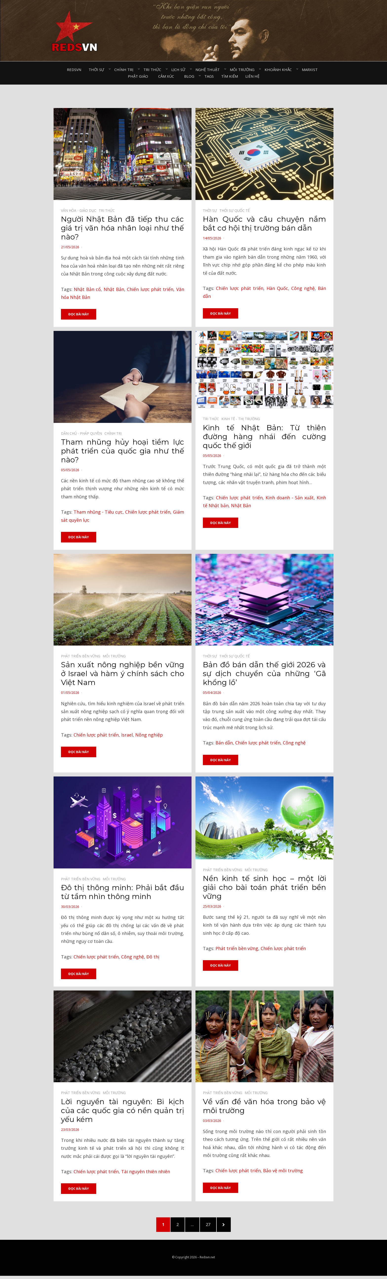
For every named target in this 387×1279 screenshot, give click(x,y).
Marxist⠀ (311, 69)
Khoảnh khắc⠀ (279, 69)
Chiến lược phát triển (150, 289)
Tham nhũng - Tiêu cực (98, 512)
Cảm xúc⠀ (167, 76)
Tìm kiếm (229, 76)
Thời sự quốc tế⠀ (235, 210)
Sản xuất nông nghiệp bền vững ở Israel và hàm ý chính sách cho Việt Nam (122, 674)
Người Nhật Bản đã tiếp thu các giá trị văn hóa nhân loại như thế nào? (122, 228)
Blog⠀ (190, 76)
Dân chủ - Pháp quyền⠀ (82, 433)
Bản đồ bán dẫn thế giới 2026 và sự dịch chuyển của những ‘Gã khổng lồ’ (264, 674)
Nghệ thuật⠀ (208, 69)
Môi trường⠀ (243, 69)
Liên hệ (252, 76)
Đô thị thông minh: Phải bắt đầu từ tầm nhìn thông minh (122, 892)
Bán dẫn (224, 743)
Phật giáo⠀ (139, 76)
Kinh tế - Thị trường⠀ (241, 419)
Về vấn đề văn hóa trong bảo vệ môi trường (264, 1107)
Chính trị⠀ (125, 69)
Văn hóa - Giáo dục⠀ (80, 210)
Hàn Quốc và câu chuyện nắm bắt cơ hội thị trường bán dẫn (264, 224)
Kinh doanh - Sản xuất (290, 498)
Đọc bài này (78, 314)
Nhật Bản (114, 289)
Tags (209, 76)
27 (213, 1226)
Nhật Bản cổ (87, 289)
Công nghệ (303, 288)
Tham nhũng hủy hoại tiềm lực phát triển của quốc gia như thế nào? (122, 451)
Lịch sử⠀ (179, 69)
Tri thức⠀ (153, 69)
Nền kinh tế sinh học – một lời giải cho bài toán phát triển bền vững (264, 887)
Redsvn (74, 69)
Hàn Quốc (277, 288)
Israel (127, 735)
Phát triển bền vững (236, 949)
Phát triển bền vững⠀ (82, 656)
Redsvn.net (207, 1260)
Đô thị (152, 957)
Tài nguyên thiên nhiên (145, 1172)
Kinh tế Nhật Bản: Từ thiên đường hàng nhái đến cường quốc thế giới (264, 436)
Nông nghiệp (149, 735)
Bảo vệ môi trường (283, 1171)
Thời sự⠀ (98, 69)
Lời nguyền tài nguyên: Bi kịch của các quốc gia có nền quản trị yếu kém (122, 1111)
